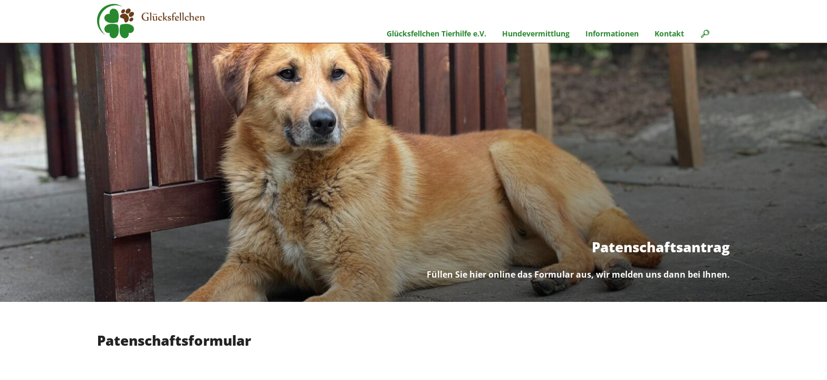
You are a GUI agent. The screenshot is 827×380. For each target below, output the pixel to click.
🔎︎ (704, 33)
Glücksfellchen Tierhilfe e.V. (436, 33)
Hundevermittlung (536, 33)
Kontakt (669, 33)
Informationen (612, 33)
